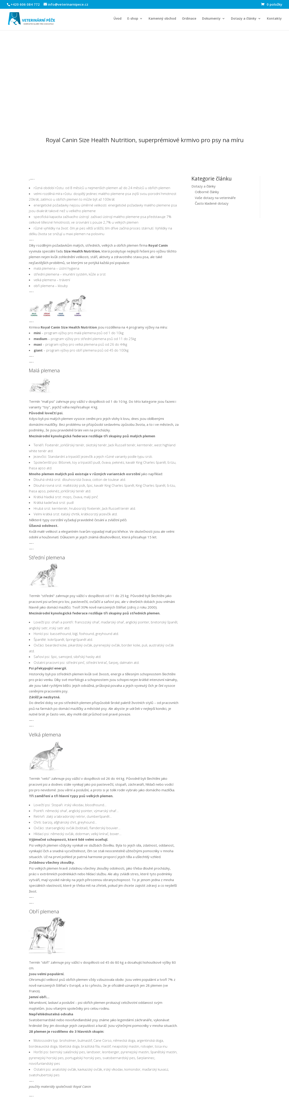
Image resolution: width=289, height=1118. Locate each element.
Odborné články (207, 192)
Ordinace (189, 19)
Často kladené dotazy (211, 203)
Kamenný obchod (162, 19)
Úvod (117, 19)
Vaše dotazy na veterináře (215, 197)
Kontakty (274, 19)
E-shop (132, 19)
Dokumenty (211, 19)
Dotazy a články (243, 19)
